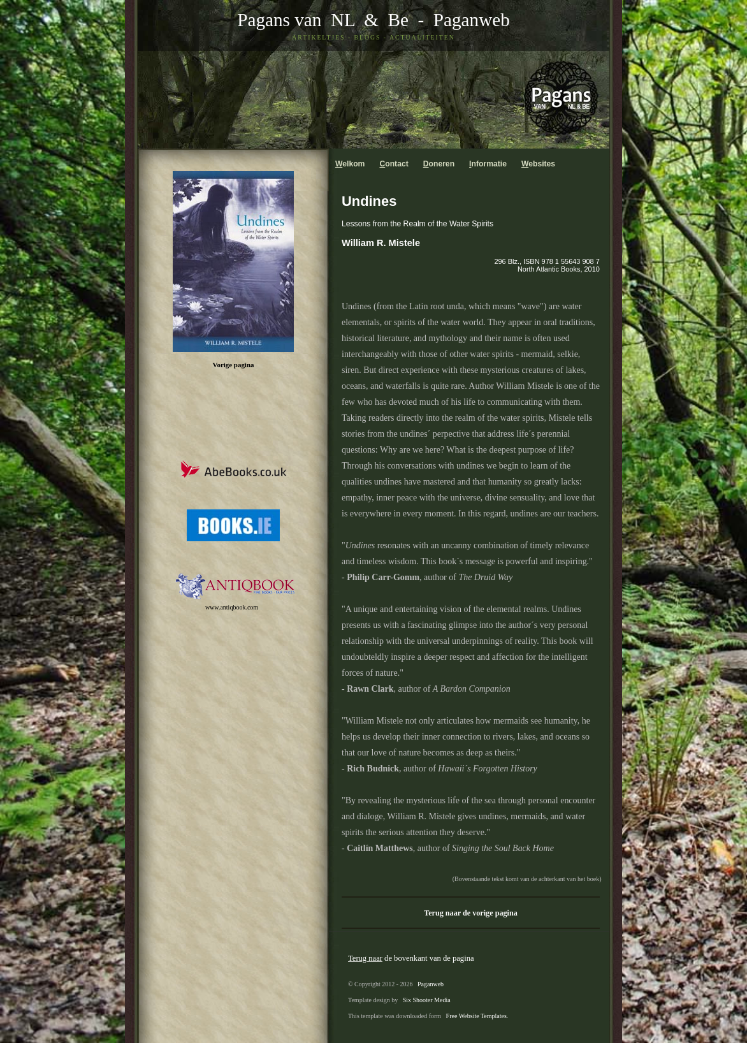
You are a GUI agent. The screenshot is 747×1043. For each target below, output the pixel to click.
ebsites (538, 163)
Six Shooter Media (427, 999)
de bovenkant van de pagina (411, 958)
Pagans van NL (295, 20)
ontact (393, 163)
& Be (382, 20)
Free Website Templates (476, 1015)
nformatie (488, 163)
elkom (350, 163)
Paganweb (471, 20)
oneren (438, 163)
